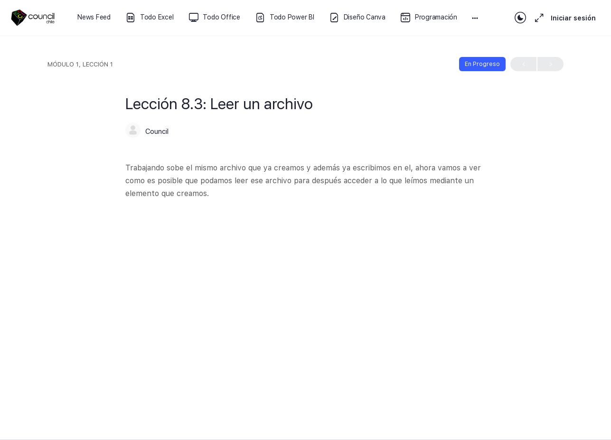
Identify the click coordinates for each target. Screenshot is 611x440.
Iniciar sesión (573, 18)
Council (157, 131)
